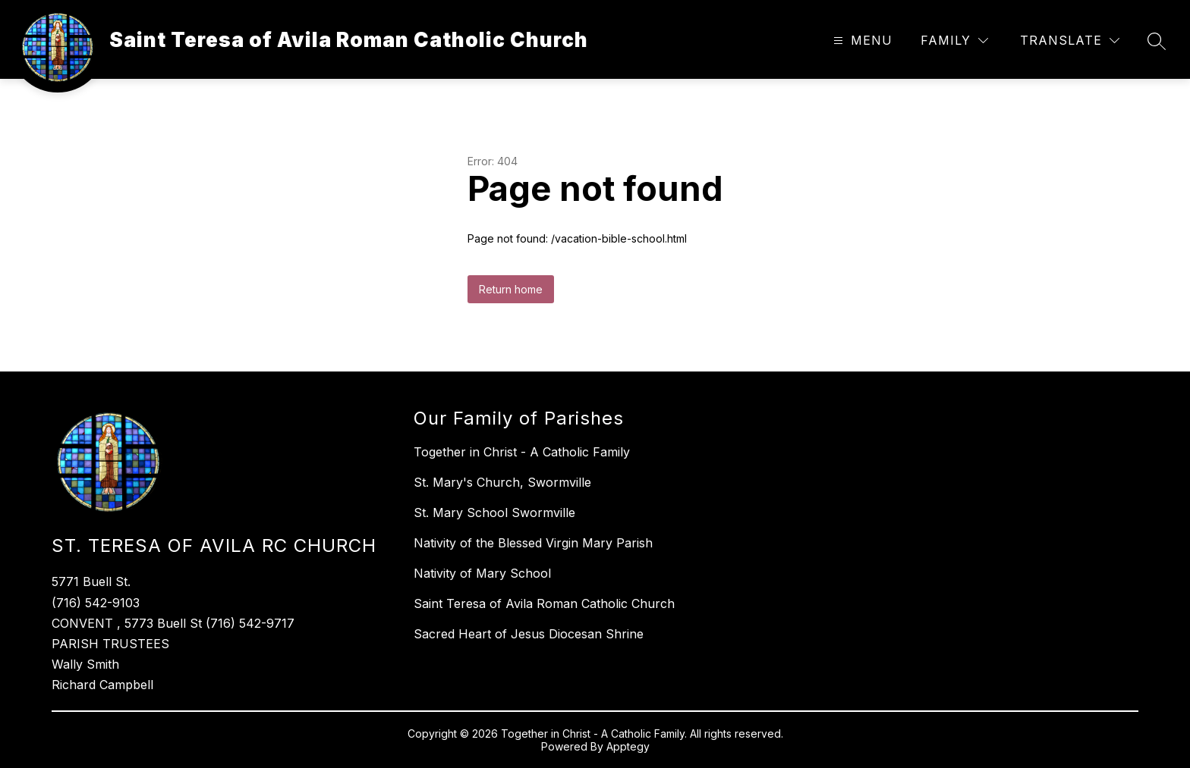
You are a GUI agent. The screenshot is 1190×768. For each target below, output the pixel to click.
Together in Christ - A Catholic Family (522, 451)
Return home (511, 289)
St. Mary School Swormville (494, 512)
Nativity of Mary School (482, 573)
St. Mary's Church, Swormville (502, 482)
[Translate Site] (1069, 40)
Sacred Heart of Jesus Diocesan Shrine (529, 633)
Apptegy (628, 746)
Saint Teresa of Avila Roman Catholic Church (544, 603)
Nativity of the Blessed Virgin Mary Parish (533, 542)
